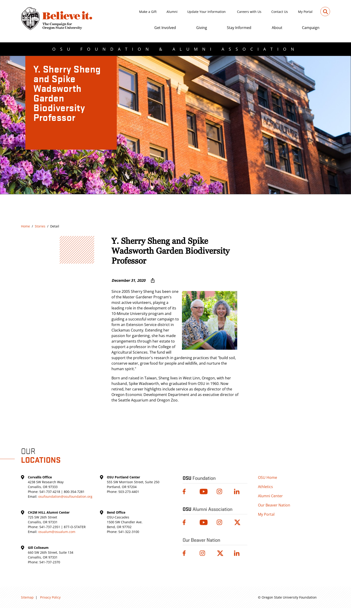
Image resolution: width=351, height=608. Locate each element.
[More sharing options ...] (152, 280)
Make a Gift (148, 11)
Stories (40, 226)
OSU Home (267, 477)
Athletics (265, 486)
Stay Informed (239, 27)
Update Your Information (206, 11)
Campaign (310, 27)
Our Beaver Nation (274, 505)
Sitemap (27, 597)
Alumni (172, 11)
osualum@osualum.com (56, 531)
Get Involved (165, 27)
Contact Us (279, 11)
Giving (201, 27)
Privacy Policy (50, 597)
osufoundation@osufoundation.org (65, 496)
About (277, 27)
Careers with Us (249, 11)
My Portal (305, 11)
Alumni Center (270, 495)
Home (25, 226)
